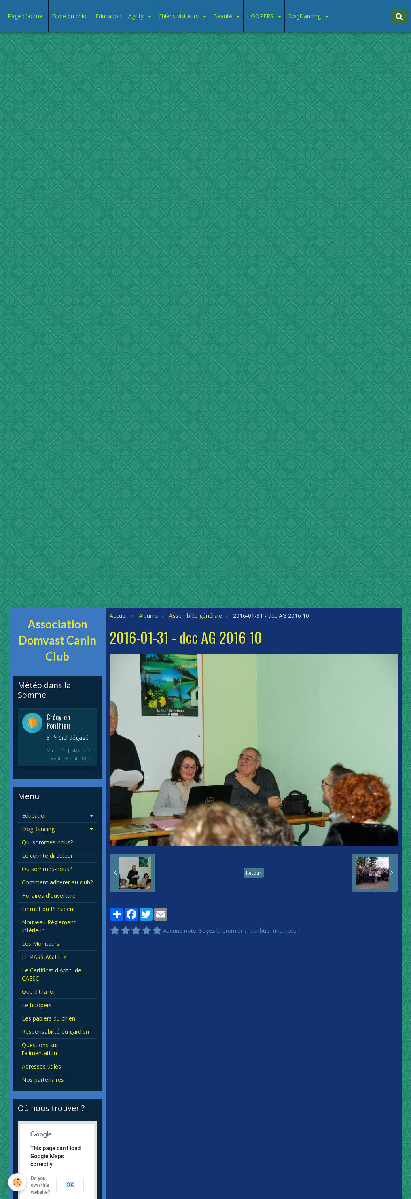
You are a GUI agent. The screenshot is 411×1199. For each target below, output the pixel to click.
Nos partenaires (43, 1080)
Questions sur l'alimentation (40, 1049)
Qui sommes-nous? (47, 842)
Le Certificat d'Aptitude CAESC (51, 974)
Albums (148, 615)
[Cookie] (17, 1182)
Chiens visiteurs (179, 16)
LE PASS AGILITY (44, 957)
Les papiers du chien (48, 1018)
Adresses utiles (41, 1066)
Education (108, 16)
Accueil (119, 615)
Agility (136, 16)
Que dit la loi (38, 991)
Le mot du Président (48, 909)
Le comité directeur (47, 855)
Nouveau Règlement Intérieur (49, 926)
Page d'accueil (26, 16)
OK (70, 1185)
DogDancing (305, 16)
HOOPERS (261, 16)
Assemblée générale (195, 615)
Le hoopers (37, 1005)
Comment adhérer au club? (57, 882)
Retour (253, 872)
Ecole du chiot (70, 16)
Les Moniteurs (40, 943)
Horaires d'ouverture (49, 895)
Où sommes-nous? (47, 869)
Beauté (223, 16)
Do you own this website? (40, 1185)
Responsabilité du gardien (55, 1031)
